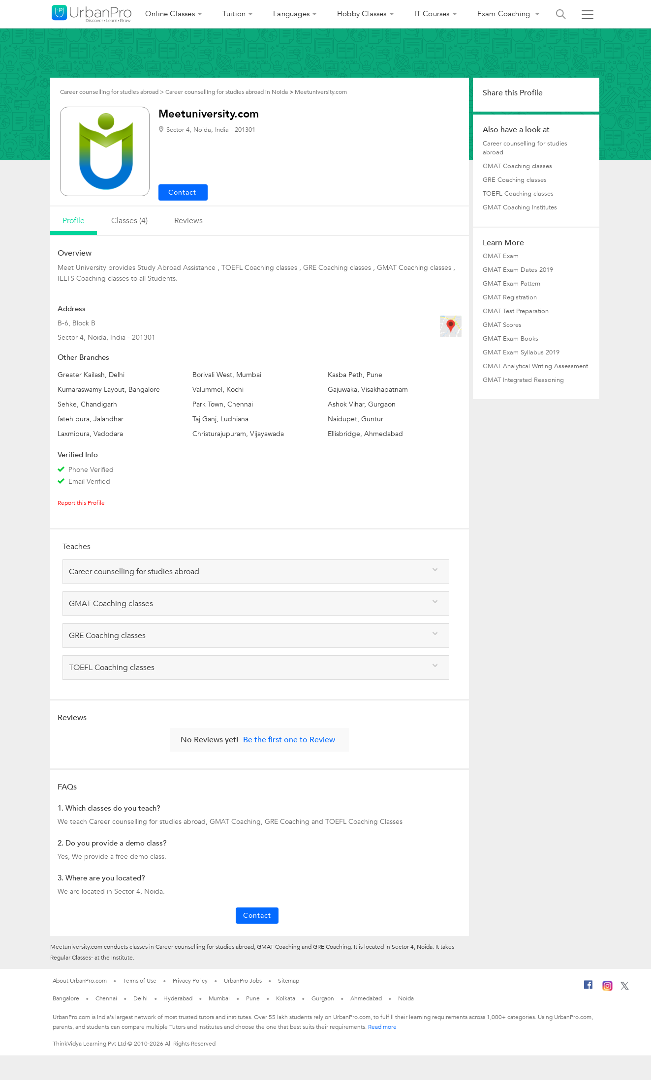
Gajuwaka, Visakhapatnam (368, 389)
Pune (253, 998)
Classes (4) (129, 220)
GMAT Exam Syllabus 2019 (521, 352)
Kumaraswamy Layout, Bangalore (109, 389)
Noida (406, 998)
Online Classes (170, 14)
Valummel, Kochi (218, 389)
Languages (291, 14)
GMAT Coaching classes (517, 166)
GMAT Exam (501, 256)
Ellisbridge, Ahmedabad (365, 433)
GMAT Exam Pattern (511, 283)
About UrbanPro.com (80, 981)
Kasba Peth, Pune (355, 374)
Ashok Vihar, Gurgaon (362, 404)
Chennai (106, 998)
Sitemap (288, 981)
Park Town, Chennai (222, 404)
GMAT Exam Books (510, 338)
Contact (257, 915)
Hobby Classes (362, 14)
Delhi (140, 998)
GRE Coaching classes (515, 179)
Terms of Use (139, 981)
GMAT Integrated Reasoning (523, 380)
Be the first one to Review (289, 739)
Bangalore (66, 998)
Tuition (234, 14)
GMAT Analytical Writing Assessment (535, 366)
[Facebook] (588, 988)
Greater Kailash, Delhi (91, 374)
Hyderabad (177, 998)
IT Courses (432, 14)
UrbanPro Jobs (243, 981)
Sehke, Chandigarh (87, 404)
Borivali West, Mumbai (226, 374)
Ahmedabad (366, 998)
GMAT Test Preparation (516, 311)
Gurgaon (322, 998)
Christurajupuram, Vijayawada (238, 433)
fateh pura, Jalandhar (91, 419)
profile (73, 220)
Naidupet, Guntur (355, 419)
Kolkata (285, 998)
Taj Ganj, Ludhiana (220, 419)
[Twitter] (624, 988)
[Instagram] (607, 989)
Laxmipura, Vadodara (90, 433)
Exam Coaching (504, 14)
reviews (188, 220)
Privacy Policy (190, 981)
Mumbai (219, 998)
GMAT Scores (502, 325)
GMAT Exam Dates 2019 (518, 269)
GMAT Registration (510, 297)
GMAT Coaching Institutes (520, 207)
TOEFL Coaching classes (518, 193)
